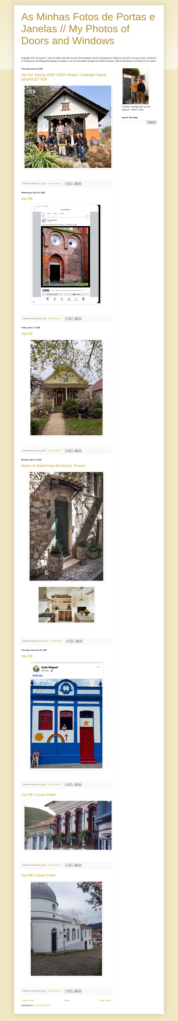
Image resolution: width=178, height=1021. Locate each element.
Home (67, 1000)
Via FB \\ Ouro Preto (38, 795)
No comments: (55, 183)
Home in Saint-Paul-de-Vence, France (53, 466)
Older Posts (105, 1000)
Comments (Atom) (42, 1005)
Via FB (27, 199)
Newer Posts (28, 1000)
